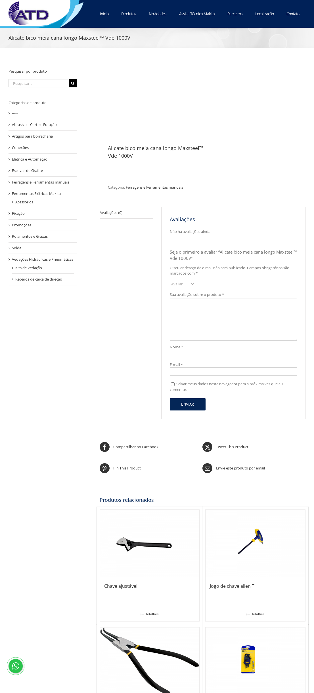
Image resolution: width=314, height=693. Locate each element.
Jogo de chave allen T (232, 586)
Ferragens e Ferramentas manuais (154, 187)
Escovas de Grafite (27, 170)
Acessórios (24, 202)
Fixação (18, 213)
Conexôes (20, 147)
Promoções (21, 225)
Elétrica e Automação (29, 159)
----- (15, 113)
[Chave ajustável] (150, 543)
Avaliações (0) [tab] (111, 212)
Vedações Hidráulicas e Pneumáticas (42, 259)
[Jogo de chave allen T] (255, 543)
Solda (16, 247)
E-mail (176, 364)
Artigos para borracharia (32, 136)
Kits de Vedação (28, 267)
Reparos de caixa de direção (38, 279)
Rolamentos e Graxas (30, 236)
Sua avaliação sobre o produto (197, 294)
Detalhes (152, 614)
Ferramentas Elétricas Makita (36, 193)
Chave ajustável (120, 586)
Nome (176, 346)
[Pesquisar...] (39, 83)
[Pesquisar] (73, 83)
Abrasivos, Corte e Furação (34, 124)
